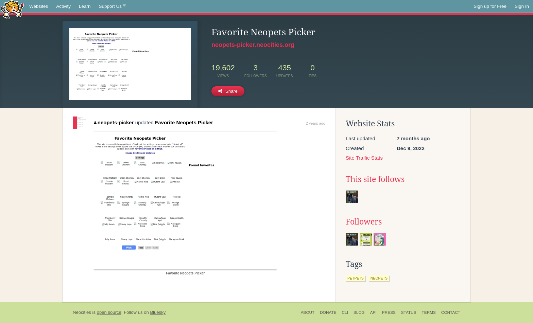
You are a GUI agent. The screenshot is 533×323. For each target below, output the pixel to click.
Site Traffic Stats (364, 158)
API (373, 312)
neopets (379, 278)
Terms (429, 312)
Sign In (522, 6)
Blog (359, 312)
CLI (345, 312)
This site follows (375, 179)
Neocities (82, 312)
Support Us (112, 6)
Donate (328, 312)
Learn (85, 6)
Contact (450, 312)
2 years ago (315, 123)
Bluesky (158, 312)
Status (408, 312)
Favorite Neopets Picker (184, 122)
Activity (63, 6)
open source (109, 312)
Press (389, 312)
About (308, 312)
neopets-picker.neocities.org (252, 44)
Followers (364, 221)
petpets (355, 278)
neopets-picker (114, 122)
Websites (38, 6)
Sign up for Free (490, 6)
